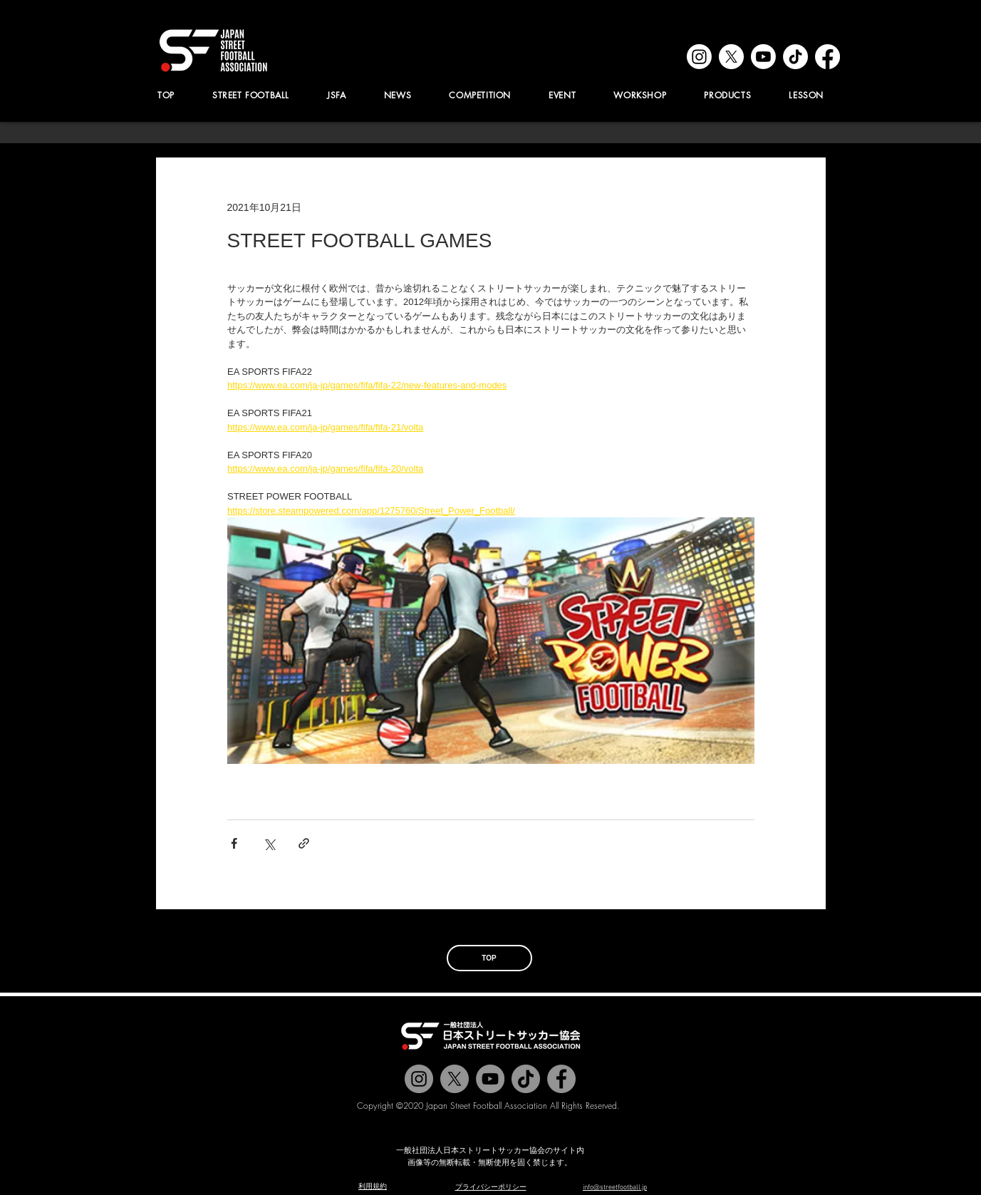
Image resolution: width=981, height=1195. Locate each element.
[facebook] (827, 56)
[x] (731, 56)
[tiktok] (795, 56)
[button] (337, 95)
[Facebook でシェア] (234, 843)
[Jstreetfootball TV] (490, 1079)
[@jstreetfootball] (419, 1079)
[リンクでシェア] (304, 843)
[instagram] (699, 56)
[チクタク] (526, 1079)
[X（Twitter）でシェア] (269, 843)
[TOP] (489, 958)
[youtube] (763, 56)
